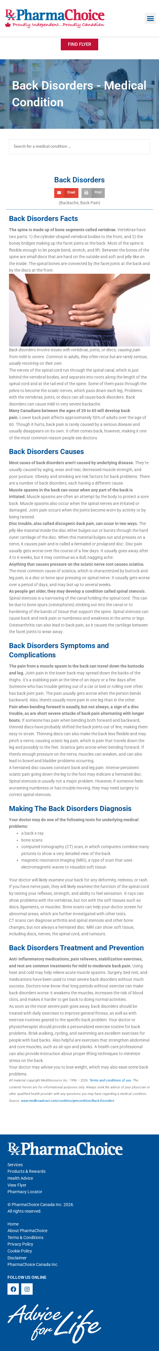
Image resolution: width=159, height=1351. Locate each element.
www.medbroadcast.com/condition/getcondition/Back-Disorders (67, 1101)
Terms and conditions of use (110, 1080)
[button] (150, 18)
